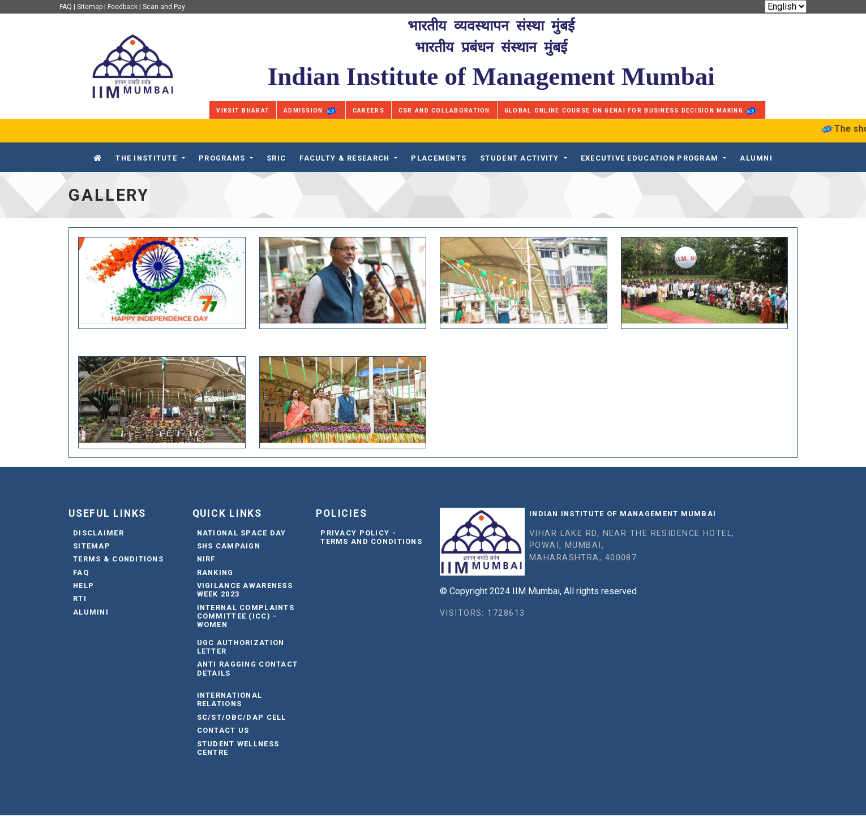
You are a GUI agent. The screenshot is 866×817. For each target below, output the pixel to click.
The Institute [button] (146, 158)
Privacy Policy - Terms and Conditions (371, 538)
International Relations (230, 701)
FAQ (65, 7)
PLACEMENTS (438, 158)
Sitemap (89, 7)
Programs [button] (222, 158)
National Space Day (241, 534)
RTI (80, 600)
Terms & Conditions (118, 560)
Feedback (123, 7)
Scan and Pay (164, 7)
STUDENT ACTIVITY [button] (519, 158)
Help (83, 587)
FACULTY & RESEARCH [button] (344, 158)
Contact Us (223, 732)
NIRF (206, 560)
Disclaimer (98, 534)
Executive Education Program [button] (650, 158)
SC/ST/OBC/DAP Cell (241, 718)
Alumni (756, 158)
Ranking (215, 573)
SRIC (276, 158)
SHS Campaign (228, 547)
